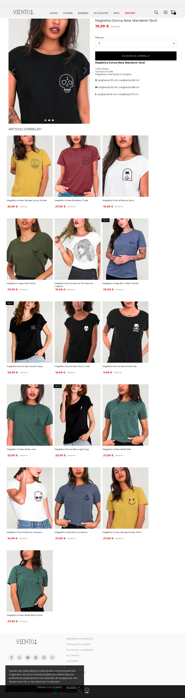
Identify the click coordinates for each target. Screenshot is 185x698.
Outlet (130, 13)
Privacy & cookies (50, 687)
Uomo (54, 13)
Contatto (72, 661)
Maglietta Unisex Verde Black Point (25, 615)
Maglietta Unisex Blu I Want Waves (120, 283)
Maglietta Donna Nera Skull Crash (72, 366)
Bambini (83, 13)
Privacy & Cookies (78, 644)
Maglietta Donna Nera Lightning (72, 449)
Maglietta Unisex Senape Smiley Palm (122, 532)
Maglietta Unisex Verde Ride (116, 449)
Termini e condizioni (79, 649)
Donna (68, 13)
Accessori (101, 13)
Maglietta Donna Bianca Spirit (118, 200)
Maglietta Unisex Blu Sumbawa (71, 532)
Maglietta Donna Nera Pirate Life (119, 366)
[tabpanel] (49, 73)
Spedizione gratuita (79, 638)
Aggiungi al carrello (136, 55)
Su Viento (72, 655)
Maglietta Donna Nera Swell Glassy (25, 366)
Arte (116, 13)
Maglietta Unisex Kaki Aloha (21, 283)
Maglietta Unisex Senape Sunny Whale (27, 200)
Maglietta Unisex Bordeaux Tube (71, 200)
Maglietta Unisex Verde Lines (21, 449)
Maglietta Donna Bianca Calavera (24, 532)
